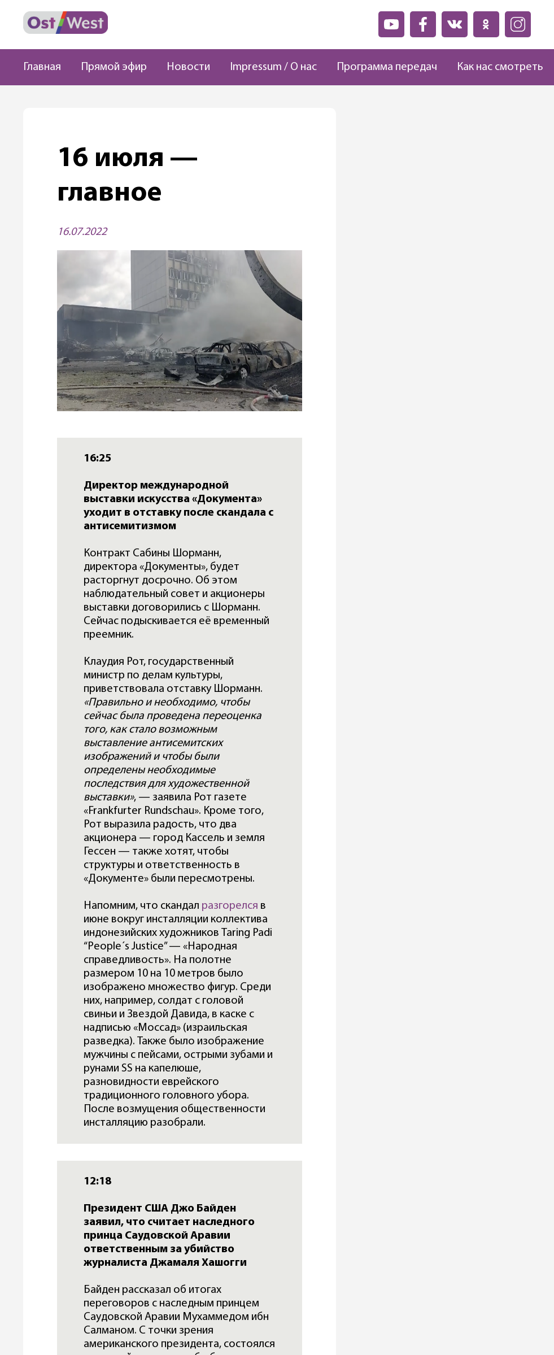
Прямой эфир (114, 67)
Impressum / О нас (273, 67)
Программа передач (387, 67)
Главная (42, 67)
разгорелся (230, 906)
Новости (188, 67)
